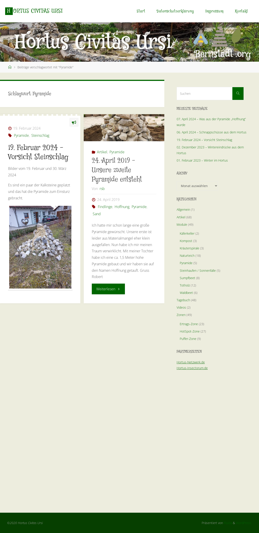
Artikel (102, 152)
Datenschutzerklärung (175, 11)
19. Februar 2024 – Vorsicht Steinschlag (204, 140)
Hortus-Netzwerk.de (191, 362)
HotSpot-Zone (190, 331)
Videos (181, 307)
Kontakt (241, 11)
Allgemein (183, 209)
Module (182, 224)
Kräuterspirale (189, 248)
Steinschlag (40, 135)
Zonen (181, 315)
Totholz (185, 285)
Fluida (227, 523)
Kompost (186, 241)
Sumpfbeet (187, 278)
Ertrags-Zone (189, 324)
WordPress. (244, 523)
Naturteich (187, 255)
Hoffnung (122, 206)
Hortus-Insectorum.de (192, 368)
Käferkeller (187, 233)
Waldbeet (186, 293)
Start (141, 11)
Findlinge (105, 206)
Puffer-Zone (188, 339)
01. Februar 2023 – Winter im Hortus (202, 160)
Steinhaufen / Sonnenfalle (198, 270)
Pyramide (21, 135)
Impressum (214, 11)
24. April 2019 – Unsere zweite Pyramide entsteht (117, 170)
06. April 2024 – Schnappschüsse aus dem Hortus (211, 132)
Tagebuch (183, 300)
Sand (97, 213)
